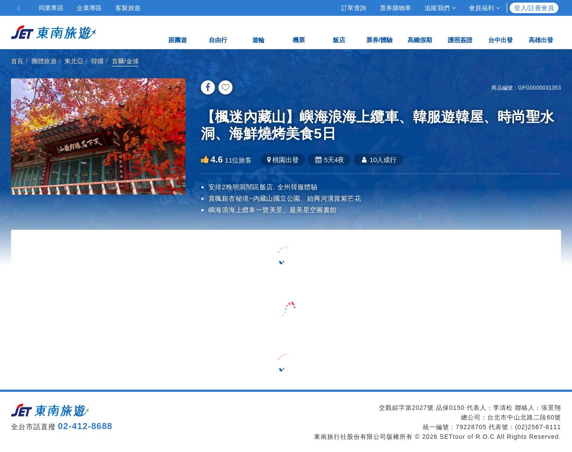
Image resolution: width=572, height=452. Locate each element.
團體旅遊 (44, 61)
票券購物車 (395, 7)
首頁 (17, 61)
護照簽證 (460, 31)
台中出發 (500, 31)
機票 (298, 31)
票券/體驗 (379, 31)
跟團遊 (177, 31)
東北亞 (73, 61)
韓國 (97, 61)
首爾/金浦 (125, 61)
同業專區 (51, 7)
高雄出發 (541, 31)
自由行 (218, 31)
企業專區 (89, 7)
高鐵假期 (420, 31)
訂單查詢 (354, 7)
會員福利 (484, 7)
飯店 (339, 31)
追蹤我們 (440, 7)
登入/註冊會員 (534, 7)
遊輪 (258, 31)
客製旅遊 (128, 7)
